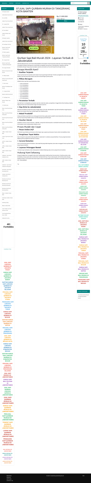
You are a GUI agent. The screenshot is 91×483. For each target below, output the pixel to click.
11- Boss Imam (5, 83)
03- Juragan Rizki (5, 24)
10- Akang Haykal (5, 75)
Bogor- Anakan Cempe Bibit (6, 194)
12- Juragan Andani (6, 91)
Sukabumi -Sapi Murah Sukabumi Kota (6, 156)
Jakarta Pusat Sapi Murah (7, 21)
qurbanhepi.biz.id (59, 475)
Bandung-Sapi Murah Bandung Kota (6, 179)
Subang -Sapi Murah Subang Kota (6, 175)
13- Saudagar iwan (6, 97)
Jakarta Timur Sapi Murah (7, 27)
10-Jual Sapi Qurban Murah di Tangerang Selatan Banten (83, 296)
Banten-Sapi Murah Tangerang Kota (6, 48)
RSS (83, 475)
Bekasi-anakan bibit (6, 205)
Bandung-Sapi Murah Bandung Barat (6, 189)
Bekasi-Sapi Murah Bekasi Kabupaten (7, 128)
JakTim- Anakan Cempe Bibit (7, 142)
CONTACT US (25, 3)
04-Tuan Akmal (5, 30)
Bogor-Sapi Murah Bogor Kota (7, 109)
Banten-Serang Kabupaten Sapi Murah (7, 79)
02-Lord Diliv (4, 17)
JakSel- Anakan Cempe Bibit (6, 151)
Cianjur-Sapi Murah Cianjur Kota (7, 137)
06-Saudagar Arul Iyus (6, 44)
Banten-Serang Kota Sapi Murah (7, 71)
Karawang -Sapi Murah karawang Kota (6, 170)
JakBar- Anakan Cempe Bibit (6, 132)
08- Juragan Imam (5, 59)
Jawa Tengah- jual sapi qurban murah (6, 209)
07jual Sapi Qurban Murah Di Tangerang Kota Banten (83, 16)
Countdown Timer (7, 249)
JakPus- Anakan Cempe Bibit (7, 146)
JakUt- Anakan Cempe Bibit (6, 161)
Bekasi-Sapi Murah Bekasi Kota (7, 123)
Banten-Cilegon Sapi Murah (6, 101)
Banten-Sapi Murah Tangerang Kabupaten (6, 64)
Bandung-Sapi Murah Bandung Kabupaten (6, 184)
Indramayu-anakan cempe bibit (7, 198)
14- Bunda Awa (5, 105)
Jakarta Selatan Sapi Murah (6, 34)
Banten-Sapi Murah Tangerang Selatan (6, 56)
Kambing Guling (5, 202)
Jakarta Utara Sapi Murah (7, 41)
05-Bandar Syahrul (6, 38)
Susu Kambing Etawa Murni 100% (6, 214)
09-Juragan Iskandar (6, 67)
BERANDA (4, 3)
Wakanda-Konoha (5, 218)
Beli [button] (65, 21)
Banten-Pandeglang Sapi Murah (7, 87)
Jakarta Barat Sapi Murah (7, 14)
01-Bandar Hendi (5, 11)
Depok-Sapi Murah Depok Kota (7, 118)
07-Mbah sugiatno (6, 52)
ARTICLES (17, 3)
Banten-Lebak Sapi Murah (7, 94)
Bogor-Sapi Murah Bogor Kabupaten (7, 113)
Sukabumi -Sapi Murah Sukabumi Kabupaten (6, 165)
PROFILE (11, 3)
